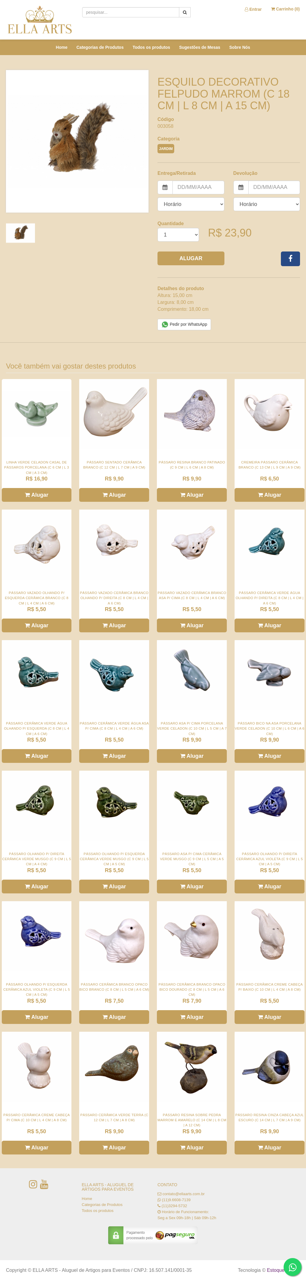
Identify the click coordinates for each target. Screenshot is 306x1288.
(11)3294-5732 (174, 1206)
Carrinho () (285, 9)
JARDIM (166, 149)
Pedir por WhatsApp (184, 324)
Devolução (245, 173)
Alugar (190, 258)
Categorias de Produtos (100, 47)
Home (62, 47)
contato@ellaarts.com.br (184, 1194)
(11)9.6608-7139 (176, 1200)
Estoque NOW (282, 1270)
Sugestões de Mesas (199, 47)
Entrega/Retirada (176, 173)
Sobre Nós (239, 47)
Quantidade (170, 223)
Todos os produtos (151, 47)
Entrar (253, 9)
